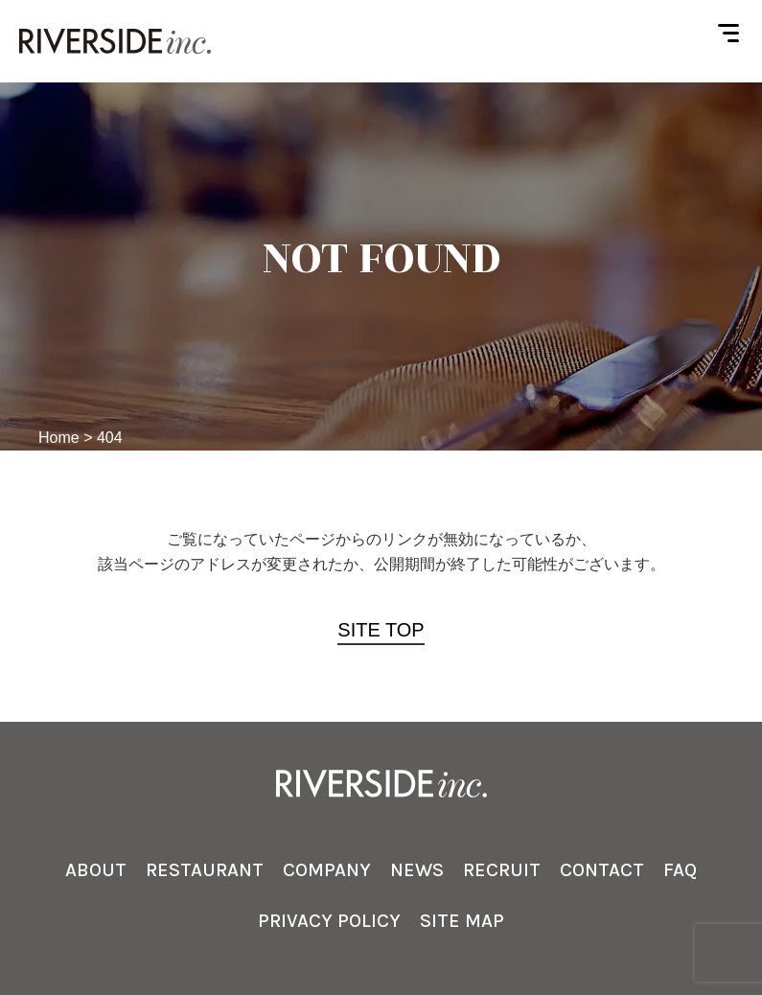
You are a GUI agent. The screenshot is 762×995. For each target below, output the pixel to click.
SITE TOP (380, 629)
